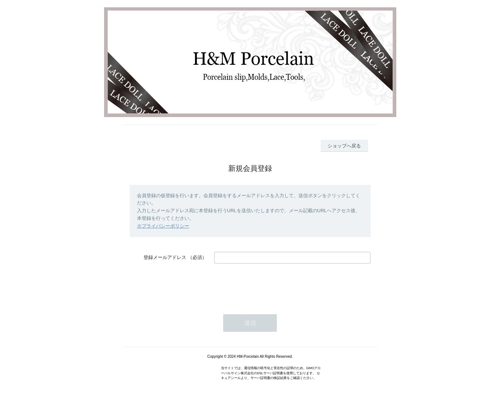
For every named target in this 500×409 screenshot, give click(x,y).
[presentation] (269, 285)
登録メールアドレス (165, 257)
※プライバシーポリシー (163, 226)
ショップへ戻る (344, 146)
